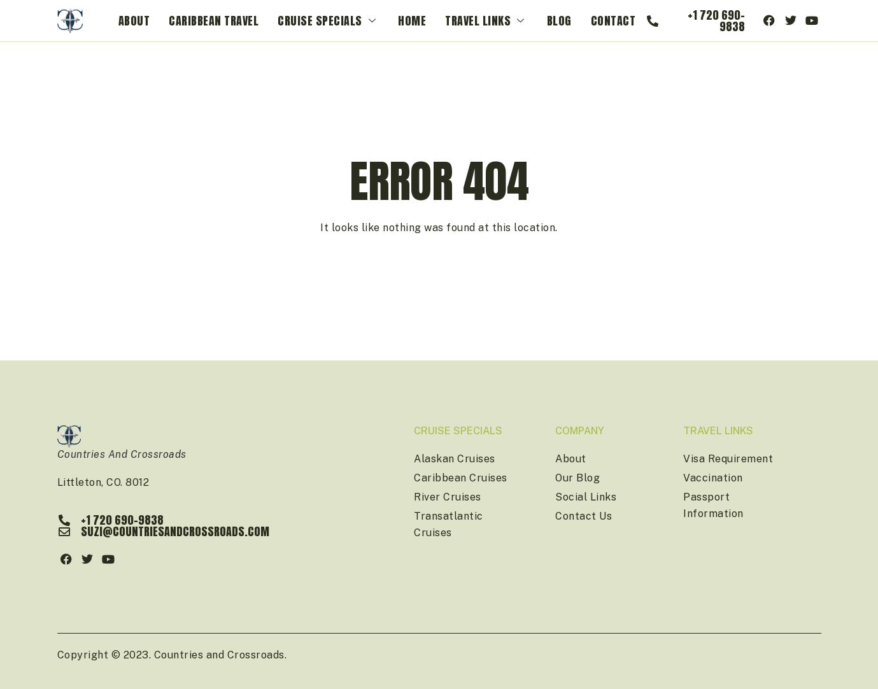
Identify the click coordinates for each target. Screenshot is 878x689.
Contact (613, 20)
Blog (559, 20)
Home (412, 20)
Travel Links (486, 20)
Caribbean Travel (213, 20)
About (134, 20)
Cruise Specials (328, 20)
